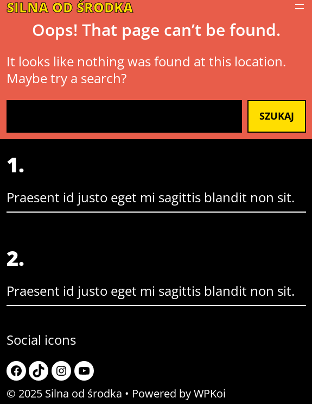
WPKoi (210, 393)
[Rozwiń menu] (299, 6)
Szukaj (276, 115)
